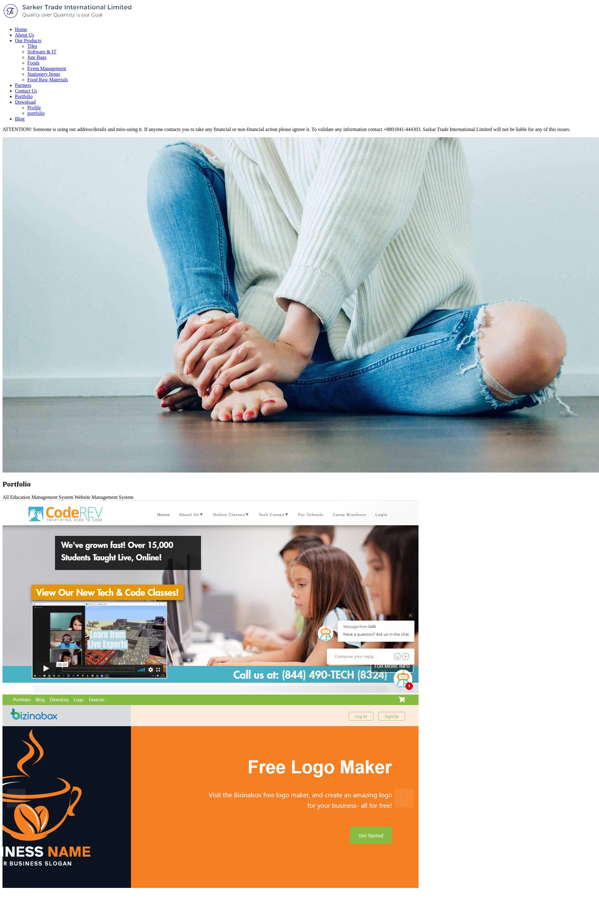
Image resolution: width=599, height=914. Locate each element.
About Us (24, 35)
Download (25, 102)
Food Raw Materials (47, 79)
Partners (23, 85)
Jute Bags (37, 57)
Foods (33, 63)
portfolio (36, 113)
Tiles (32, 46)
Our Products (28, 40)
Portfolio (24, 96)
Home (21, 29)
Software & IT (41, 51)
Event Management (46, 68)
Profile (34, 107)
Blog (20, 118)
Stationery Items (43, 74)
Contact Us (26, 90)
